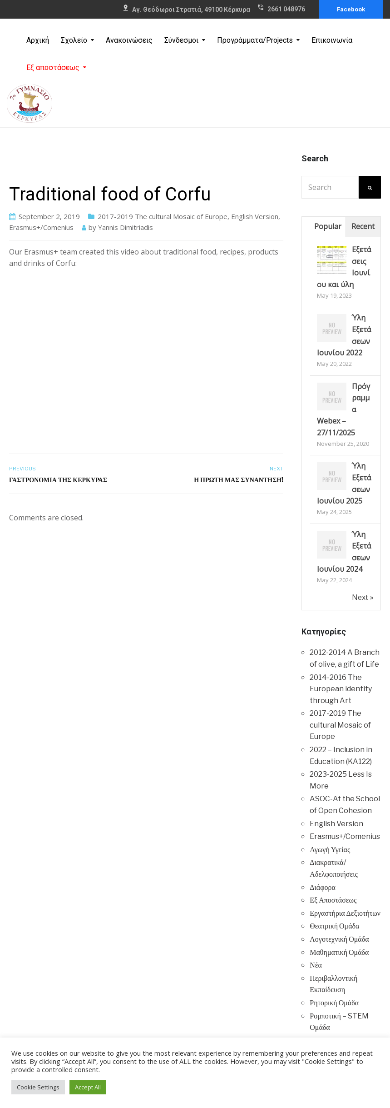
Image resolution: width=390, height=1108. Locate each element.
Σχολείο (74, 40)
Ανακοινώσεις (129, 40)
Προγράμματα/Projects (255, 40)
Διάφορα (323, 887)
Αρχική (37, 40)
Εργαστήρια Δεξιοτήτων (345, 913)
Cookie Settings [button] (38, 1087)
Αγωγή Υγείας (330, 849)
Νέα (316, 965)
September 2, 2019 (49, 216)
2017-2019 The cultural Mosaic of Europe (162, 216)
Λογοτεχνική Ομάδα (339, 939)
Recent (363, 226)
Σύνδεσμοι (181, 40)
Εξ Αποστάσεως (333, 900)
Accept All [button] (88, 1087)
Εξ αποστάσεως (52, 67)
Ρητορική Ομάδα (334, 1002)
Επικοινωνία (331, 40)
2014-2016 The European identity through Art (341, 689)
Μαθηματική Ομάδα (339, 952)
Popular (327, 226)
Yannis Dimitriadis (125, 227)
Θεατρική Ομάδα (334, 926)
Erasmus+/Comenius (41, 227)
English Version (254, 216)
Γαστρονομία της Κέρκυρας (58, 480)
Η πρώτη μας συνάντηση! (238, 480)
